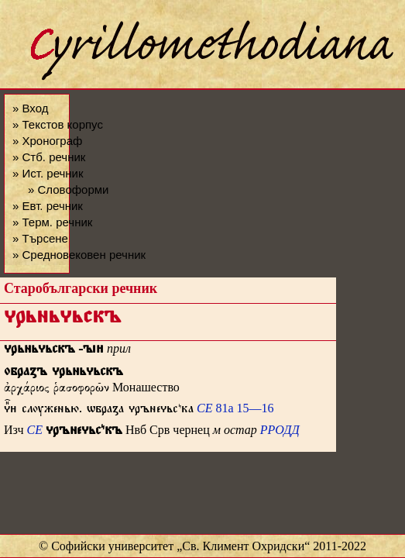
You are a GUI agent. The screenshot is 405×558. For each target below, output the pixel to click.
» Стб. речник (48, 157)
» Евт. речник (47, 205)
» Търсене (40, 238)
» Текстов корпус (57, 124)
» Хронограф (47, 140)
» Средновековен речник (79, 254)
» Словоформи (68, 189)
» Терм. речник (52, 222)
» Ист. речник (48, 173)
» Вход (30, 108)
